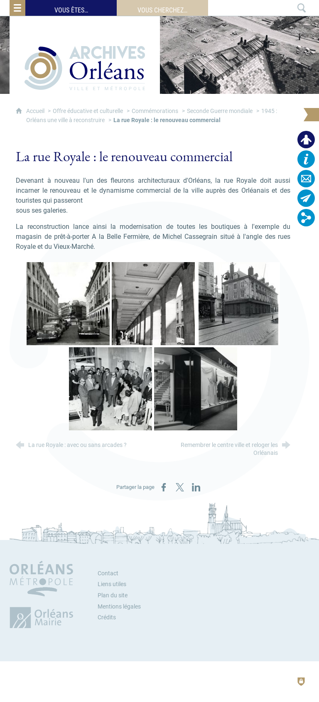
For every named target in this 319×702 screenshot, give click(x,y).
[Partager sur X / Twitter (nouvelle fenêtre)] (180, 487)
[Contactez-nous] (306, 178)
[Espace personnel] (306, 139)
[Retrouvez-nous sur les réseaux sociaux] (306, 217)
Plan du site (113, 595)
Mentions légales (119, 606)
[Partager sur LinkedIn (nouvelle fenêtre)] (196, 487)
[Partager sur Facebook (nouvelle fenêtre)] (164, 487)
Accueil (36, 111)
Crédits (107, 617)
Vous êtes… (71, 10)
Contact (108, 573)
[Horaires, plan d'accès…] (306, 159)
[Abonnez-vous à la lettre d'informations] (306, 198)
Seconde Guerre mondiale (220, 111)
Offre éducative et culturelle (88, 111)
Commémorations (155, 111)
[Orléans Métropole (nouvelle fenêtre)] (43, 594)
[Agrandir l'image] (68, 303)
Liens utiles (112, 584)
